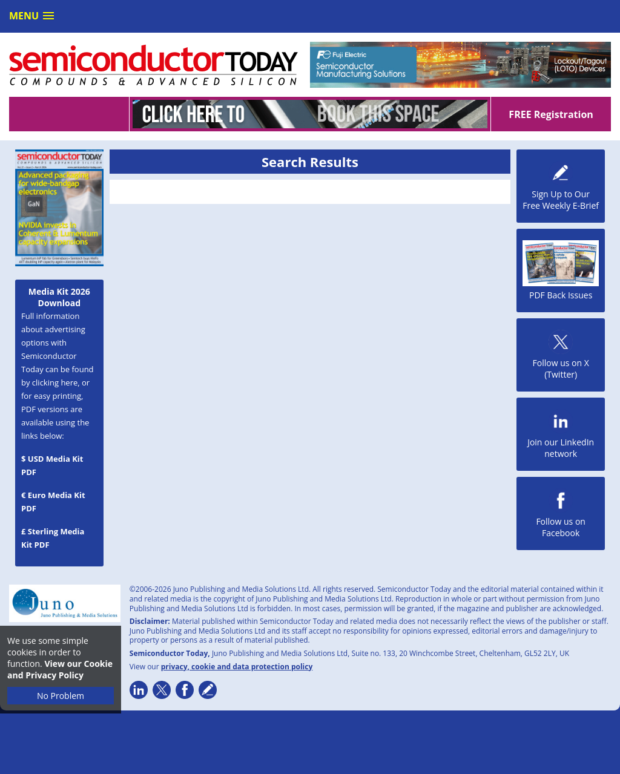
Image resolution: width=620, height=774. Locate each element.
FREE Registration (551, 114)
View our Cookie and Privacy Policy (60, 669)
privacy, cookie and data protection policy (237, 666)
